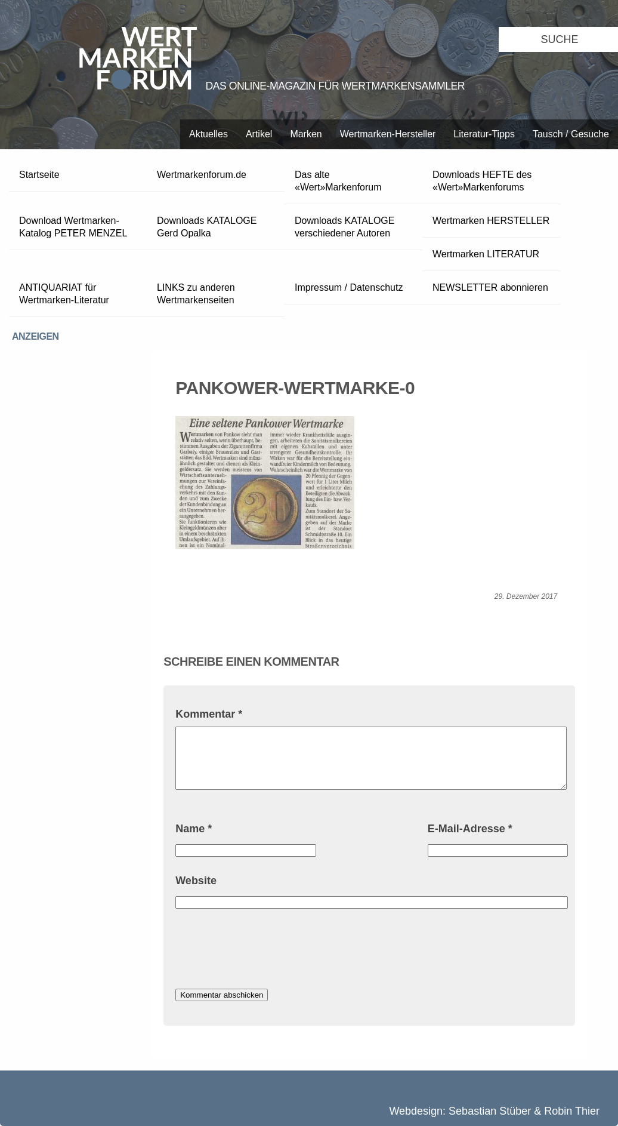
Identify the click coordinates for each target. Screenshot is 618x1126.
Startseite (39, 175)
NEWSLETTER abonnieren (490, 287)
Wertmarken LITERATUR (485, 254)
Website (196, 881)
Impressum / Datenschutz (349, 287)
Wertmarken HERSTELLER (490, 221)
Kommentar (208, 714)
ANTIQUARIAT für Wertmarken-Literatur (64, 293)
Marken (306, 134)
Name (193, 829)
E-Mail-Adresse (470, 829)
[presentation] (266, 950)
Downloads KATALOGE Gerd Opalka (207, 227)
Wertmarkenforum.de (201, 175)
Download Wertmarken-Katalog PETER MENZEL (73, 227)
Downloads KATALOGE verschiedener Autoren (344, 227)
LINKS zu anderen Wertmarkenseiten (196, 293)
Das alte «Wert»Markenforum (338, 181)
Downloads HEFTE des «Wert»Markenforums (482, 181)
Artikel (259, 134)
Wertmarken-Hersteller (388, 134)
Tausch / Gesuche (571, 134)
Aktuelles (208, 134)
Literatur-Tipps (484, 134)
